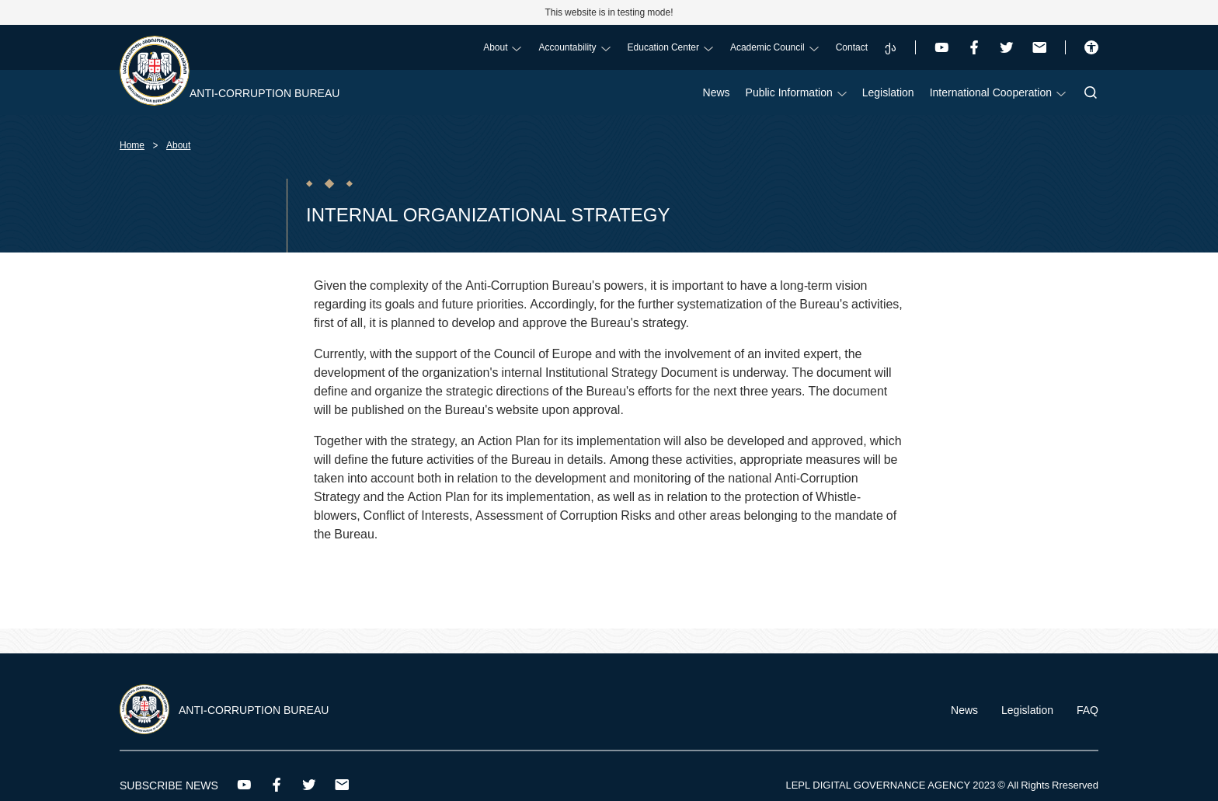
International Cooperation (998, 92)
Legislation (888, 92)
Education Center (670, 47)
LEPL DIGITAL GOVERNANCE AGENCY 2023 (890, 785)
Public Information (796, 92)
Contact (852, 47)
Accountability (574, 47)
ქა (890, 47)
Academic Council (774, 47)
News (716, 92)
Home (132, 144)
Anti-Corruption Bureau (264, 92)
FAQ (1087, 709)
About (502, 47)
